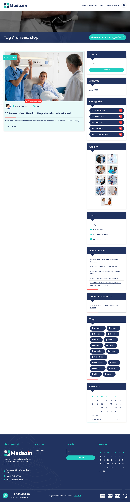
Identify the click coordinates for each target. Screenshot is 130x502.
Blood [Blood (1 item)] (113, 328)
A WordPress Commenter (101, 305)
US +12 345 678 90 (14, 499)
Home (85, 5)
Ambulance (100, 110)
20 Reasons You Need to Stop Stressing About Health (39, 113)
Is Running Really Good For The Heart (104, 266)
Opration (99, 128)
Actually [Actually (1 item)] (97, 328)
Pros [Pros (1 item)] (114, 362)
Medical (98, 122)
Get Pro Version (112, 5)
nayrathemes (21, 106)
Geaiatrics (99, 116)
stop (37, 106)
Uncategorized (33, 101)
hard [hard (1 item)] (96, 339)
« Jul (119, 419)
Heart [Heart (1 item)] (96, 345)
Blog (101, 5)
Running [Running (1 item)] (97, 368)
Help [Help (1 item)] (111, 345)
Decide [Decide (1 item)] (97, 334)
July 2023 (93, 90)
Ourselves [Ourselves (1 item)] (98, 357)
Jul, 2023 (11, 57)
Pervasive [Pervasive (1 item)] (98, 362)
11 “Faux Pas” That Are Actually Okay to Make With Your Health (105, 284)
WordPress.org (99, 239)
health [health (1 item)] (111, 339)
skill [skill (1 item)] (95, 374)
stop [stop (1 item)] (109, 374)
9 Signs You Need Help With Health (104, 278)
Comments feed (100, 234)
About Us (93, 5)
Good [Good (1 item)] (112, 334)
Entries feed (98, 229)
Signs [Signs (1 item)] (113, 368)
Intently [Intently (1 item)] (97, 351)
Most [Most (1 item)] (112, 351)
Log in (95, 224)
